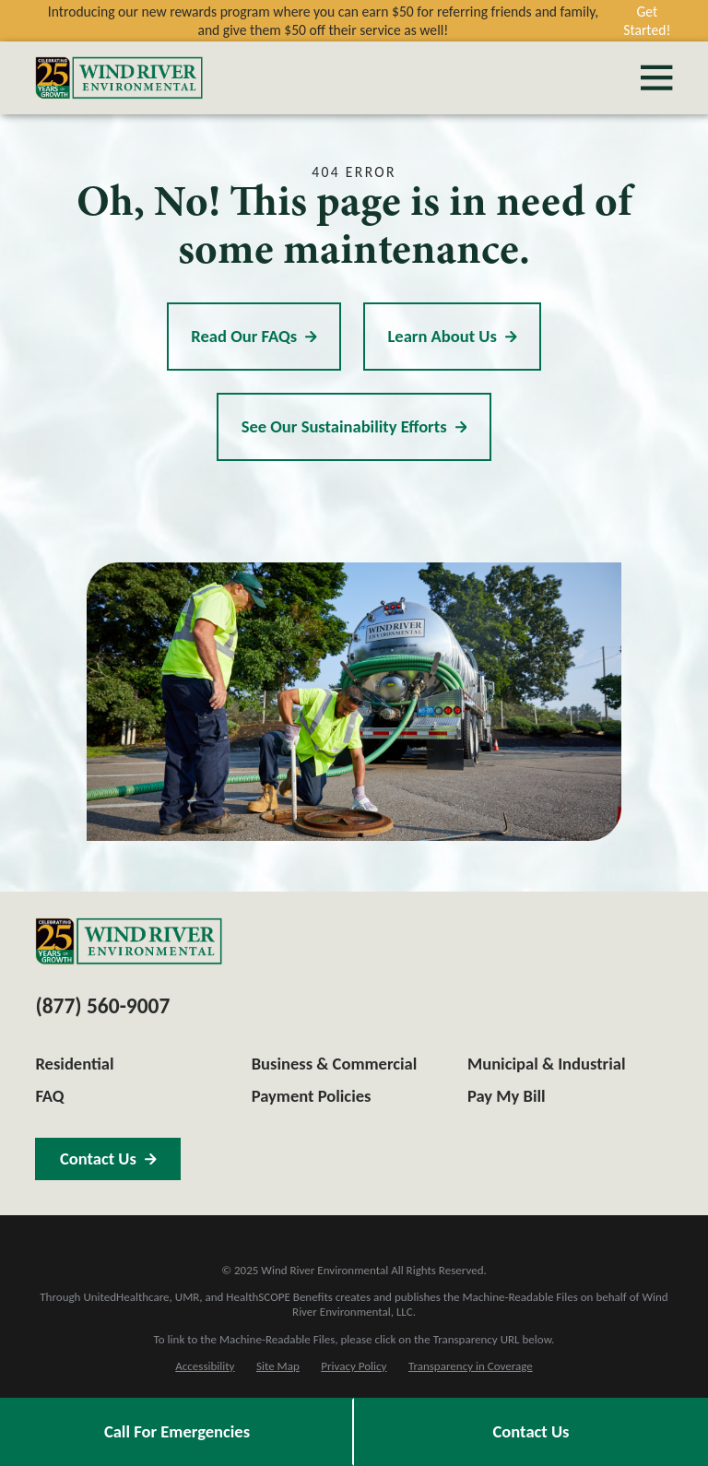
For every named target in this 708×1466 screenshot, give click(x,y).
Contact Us (531, 1431)
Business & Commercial (335, 1063)
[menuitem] (204, 1366)
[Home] (119, 78)
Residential (74, 1063)
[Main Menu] (656, 77)
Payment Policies (312, 1095)
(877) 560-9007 (102, 1006)
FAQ (49, 1095)
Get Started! (646, 21)
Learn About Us (451, 336)
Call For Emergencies (177, 1431)
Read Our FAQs (254, 336)
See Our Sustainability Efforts (354, 426)
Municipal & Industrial (546, 1063)
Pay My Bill (506, 1095)
